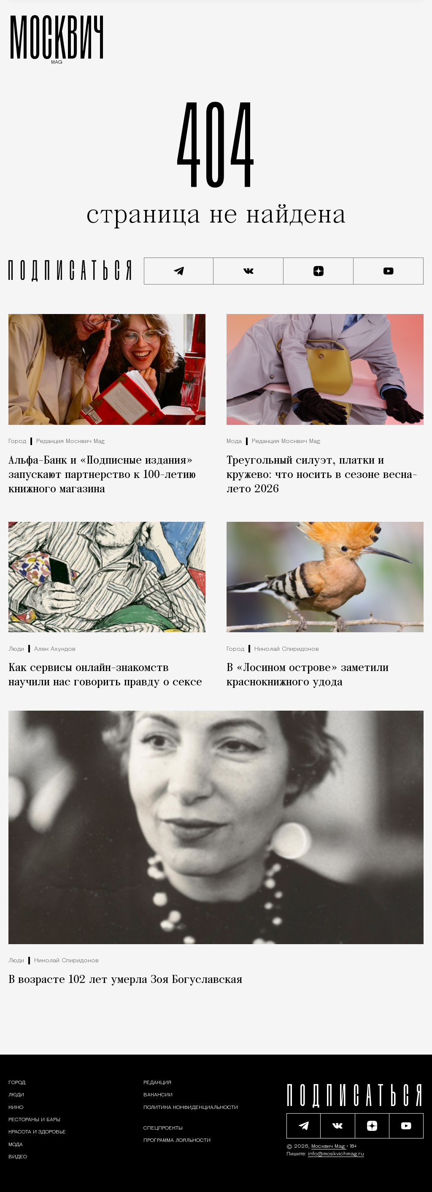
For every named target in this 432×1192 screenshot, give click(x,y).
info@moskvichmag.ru (336, 1154)
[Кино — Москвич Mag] (15, 1108)
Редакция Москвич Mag (70, 441)
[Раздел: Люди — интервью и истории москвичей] (16, 1095)
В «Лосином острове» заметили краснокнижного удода (308, 675)
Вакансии (158, 1095)
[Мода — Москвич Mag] (15, 1145)
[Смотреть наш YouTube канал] (389, 271)
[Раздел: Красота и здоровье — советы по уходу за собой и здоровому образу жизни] (37, 1132)
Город (17, 441)
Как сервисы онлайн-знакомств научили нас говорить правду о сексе (105, 675)
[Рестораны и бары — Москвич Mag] (34, 1120)
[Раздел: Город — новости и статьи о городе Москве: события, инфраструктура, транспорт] (16, 1083)
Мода (234, 441)
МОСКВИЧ (56, 36)
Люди (16, 649)
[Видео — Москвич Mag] (17, 1157)
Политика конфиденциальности (190, 1107)
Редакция (157, 1082)
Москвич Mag (328, 1146)
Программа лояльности (177, 1140)
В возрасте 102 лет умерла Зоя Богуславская (125, 980)
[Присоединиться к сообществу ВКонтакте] (248, 271)
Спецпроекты (163, 1128)
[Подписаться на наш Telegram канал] (179, 271)
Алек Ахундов (55, 649)
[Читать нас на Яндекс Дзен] (319, 271)
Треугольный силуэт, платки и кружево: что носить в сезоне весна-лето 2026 (322, 475)
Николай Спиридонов (286, 649)
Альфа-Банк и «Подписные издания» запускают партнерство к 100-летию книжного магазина (102, 475)
